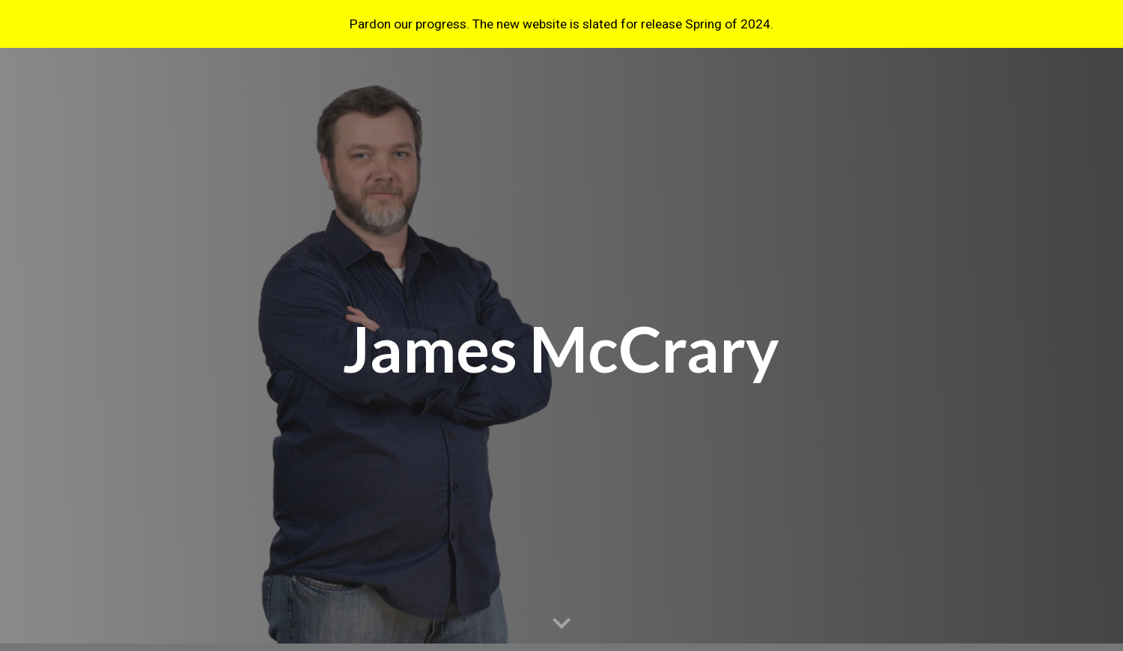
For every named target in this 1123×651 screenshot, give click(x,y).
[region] (561, 24)
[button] (561, 624)
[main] (561, 350)
